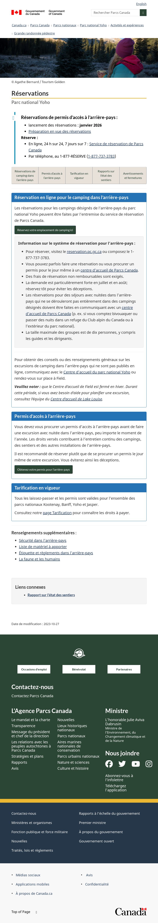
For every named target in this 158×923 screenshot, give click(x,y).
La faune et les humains (39, 559)
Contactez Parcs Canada (32, 695)
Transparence (23, 725)
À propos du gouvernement (101, 832)
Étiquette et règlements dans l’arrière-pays (56, 552)
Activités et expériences (127, 25)
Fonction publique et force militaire (39, 832)
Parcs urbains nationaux (78, 756)
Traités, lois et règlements (32, 850)
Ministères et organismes (31, 822)
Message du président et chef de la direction (30, 733)
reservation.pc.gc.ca (84, 251)
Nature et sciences (73, 762)
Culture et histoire (73, 768)
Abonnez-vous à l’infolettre (119, 777)
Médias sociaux (28, 875)
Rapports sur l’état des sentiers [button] (106, 175)
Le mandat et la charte (30, 719)
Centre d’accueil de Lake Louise (76, 399)
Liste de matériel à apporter (43, 546)
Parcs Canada (40, 25)
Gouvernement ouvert (96, 841)
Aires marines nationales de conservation (69, 746)
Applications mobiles (32, 884)
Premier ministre (92, 822)
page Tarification (57, 512)
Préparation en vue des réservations (60, 131)
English (141, 4)
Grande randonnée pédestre (34, 33)
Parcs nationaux (64, 25)
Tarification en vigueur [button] (79, 175)
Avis (15, 768)
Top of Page (24, 911)
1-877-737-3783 (101, 156)
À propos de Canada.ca (34, 893)
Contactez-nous (23, 813)
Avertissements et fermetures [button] (133, 175)
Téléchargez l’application (115, 787)
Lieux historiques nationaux (72, 727)
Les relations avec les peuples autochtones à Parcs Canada (31, 746)
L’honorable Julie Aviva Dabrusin (125, 730)
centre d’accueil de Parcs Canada (109, 270)
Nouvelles (65, 719)
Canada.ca (19, 25)
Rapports (19, 762)
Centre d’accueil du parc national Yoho (96, 372)
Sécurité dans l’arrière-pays (42, 540)
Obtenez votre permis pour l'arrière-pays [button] (43, 469)
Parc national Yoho (93, 25)
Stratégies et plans (27, 756)
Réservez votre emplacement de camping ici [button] (45, 230)
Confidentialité (97, 884)
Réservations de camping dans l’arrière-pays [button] (25, 175)
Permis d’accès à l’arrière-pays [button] (52, 175)
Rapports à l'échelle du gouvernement (109, 813)
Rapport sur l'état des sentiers (51, 595)
